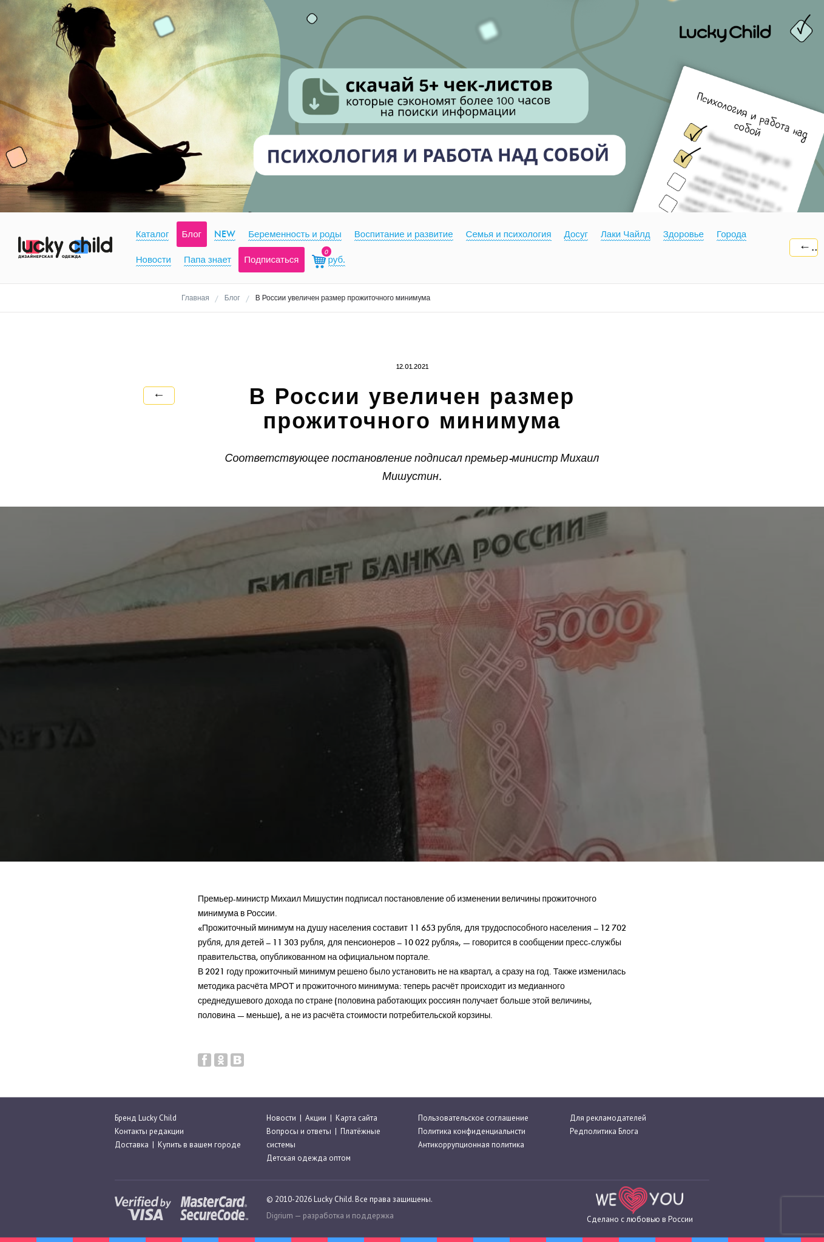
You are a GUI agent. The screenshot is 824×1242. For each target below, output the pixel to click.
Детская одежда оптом (308, 1158)
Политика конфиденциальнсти (471, 1131)
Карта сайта (356, 1118)
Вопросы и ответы (298, 1131)
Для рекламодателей (608, 1118)
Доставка (132, 1144)
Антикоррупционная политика (471, 1144)
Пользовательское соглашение (473, 1118)
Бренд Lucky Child (146, 1118)
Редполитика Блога (604, 1131)
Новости (281, 1118)
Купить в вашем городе (199, 1144)
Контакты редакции (149, 1131)
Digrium (279, 1215)
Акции (315, 1118)
